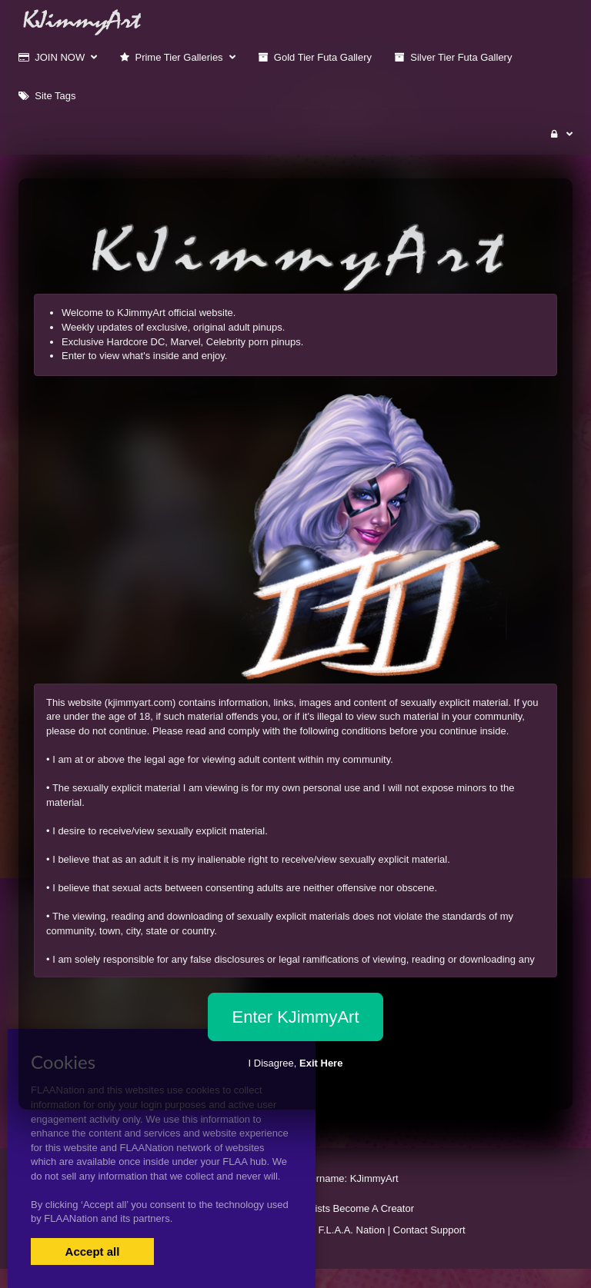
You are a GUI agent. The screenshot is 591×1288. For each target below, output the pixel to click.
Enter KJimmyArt (295, 1017)
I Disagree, (296, 1063)
